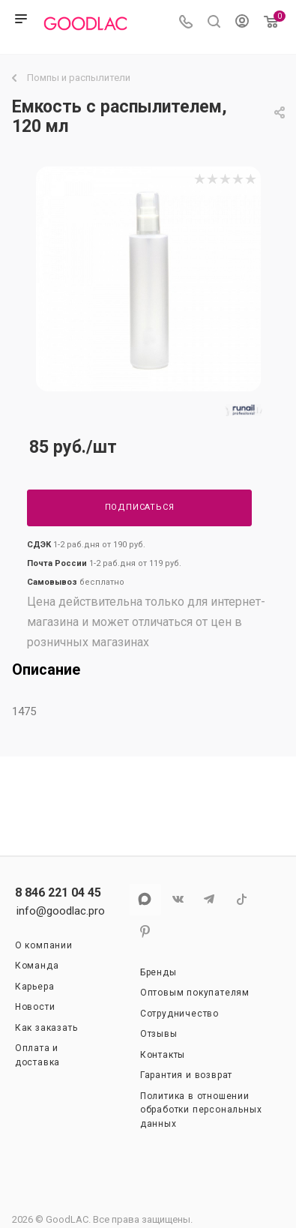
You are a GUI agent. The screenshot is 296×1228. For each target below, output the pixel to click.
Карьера (35, 986)
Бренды (158, 972)
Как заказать (46, 1028)
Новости (35, 1007)
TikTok (242, 899)
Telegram (209, 899)
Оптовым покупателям (195, 992)
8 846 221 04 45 (58, 893)
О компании (44, 945)
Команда (37, 965)
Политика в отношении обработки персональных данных (201, 1110)
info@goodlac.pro (60, 911)
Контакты (162, 1055)
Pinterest (145, 931)
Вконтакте (177, 899)
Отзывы (159, 1034)
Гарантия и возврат (186, 1075)
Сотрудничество (179, 1013)
